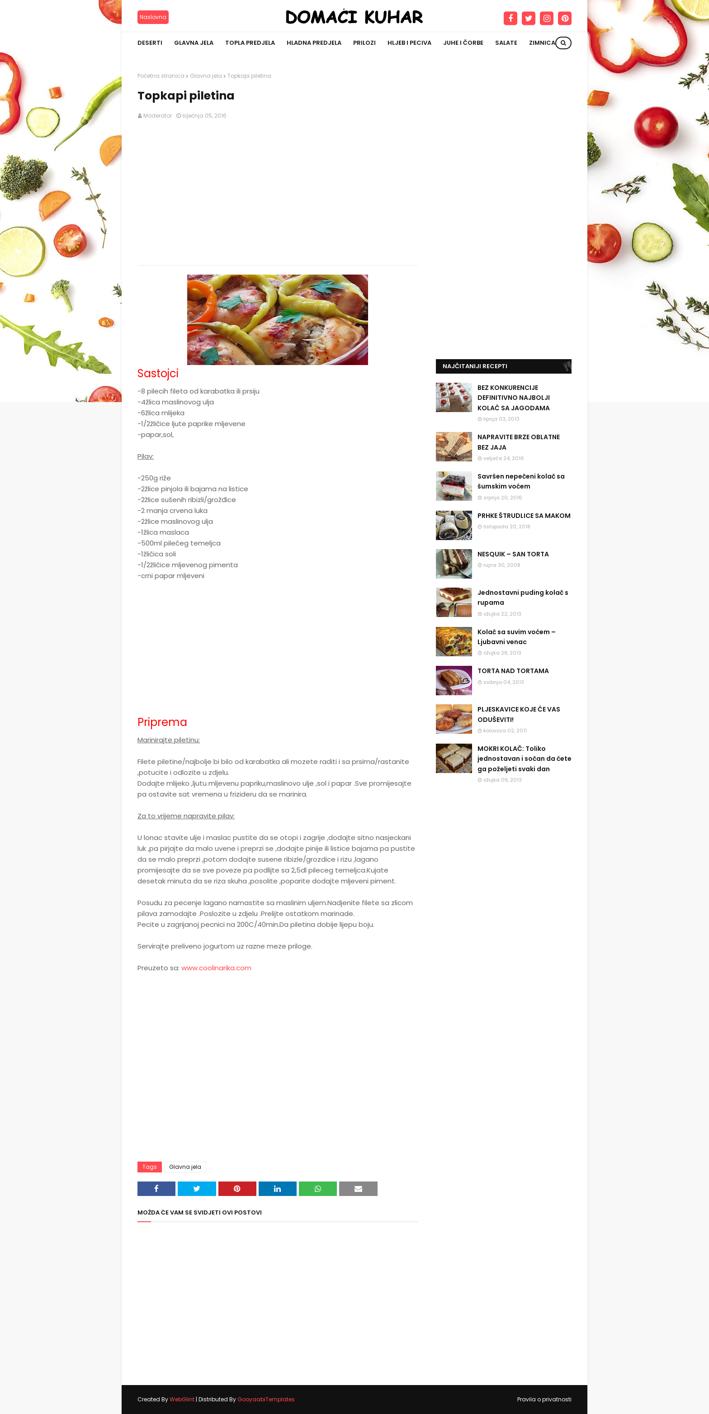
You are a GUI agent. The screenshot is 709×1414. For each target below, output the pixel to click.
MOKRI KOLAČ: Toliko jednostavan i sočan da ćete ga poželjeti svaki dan (524, 758)
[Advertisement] (277, 192)
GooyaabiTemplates (266, 1399)
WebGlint (182, 1399)
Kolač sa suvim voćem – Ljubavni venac (516, 636)
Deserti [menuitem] (149, 42)
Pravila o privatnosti (544, 1399)
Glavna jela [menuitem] (193, 42)
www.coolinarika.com (216, 968)
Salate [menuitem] (506, 42)
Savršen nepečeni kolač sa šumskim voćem (521, 481)
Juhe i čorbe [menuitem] (463, 42)
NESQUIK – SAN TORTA (513, 554)
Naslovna (153, 17)
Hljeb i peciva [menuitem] (409, 42)
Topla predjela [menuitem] (250, 42)
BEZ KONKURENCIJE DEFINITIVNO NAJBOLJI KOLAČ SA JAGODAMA (513, 398)
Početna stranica (160, 76)
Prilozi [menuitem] (364, 42)
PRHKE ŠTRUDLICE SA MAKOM (524, 515)
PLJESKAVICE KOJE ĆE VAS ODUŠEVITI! (518, 714)
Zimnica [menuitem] (542, 42)
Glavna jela (206, 76)
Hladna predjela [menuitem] (314, 42)
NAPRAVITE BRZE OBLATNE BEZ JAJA (518, 441)
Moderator (157, 115)
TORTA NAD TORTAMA (513, 670)
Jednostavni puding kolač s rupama (522, 597)
